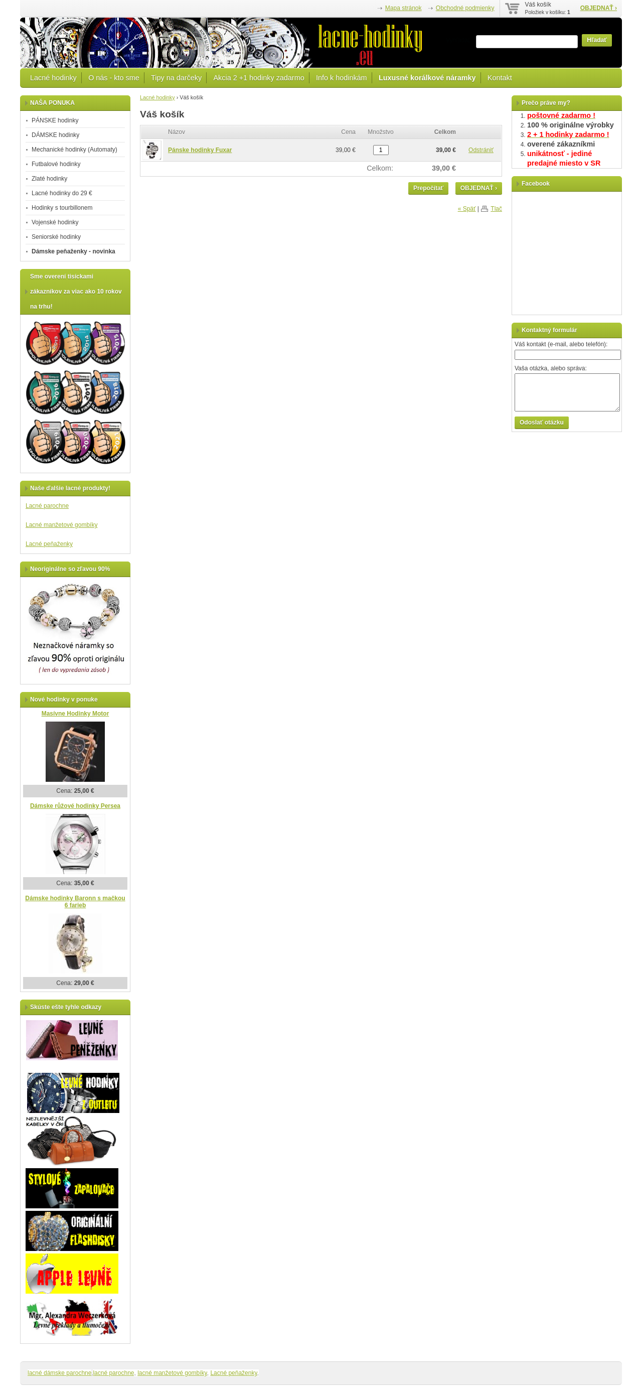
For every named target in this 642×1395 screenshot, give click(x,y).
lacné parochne (113, 1372)
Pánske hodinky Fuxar (200, 150)
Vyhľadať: (459, 40)
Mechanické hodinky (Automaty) (74, 149)
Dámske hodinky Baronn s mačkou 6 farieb (75, 902)
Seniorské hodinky (56, 236)
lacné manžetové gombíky (172, 1372)
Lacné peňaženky (49, 543)
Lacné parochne (47, 505)
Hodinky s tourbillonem (62, 207)
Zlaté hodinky (49, 178)
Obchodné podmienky (465, 8)
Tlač (496, 208)
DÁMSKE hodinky (55, 134)
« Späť (467, 208)
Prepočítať (428, 188)
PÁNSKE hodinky (55, 120)
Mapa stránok (403, 8)
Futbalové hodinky (56, 164)
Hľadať (597, 40)
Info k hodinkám (341, 78)
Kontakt (500, 78)
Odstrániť (481, 150)
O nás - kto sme (113, 78)
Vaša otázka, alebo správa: (551, 368)
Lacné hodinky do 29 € (62, 193)
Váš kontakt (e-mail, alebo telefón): (561, 344)
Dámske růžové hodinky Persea (75, 805)
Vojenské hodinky (55, 222)
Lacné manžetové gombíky (61, 524)
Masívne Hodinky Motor (75, 713)
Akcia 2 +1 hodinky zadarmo (258, 78)
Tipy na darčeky (176, 78)
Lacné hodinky (53, 78)
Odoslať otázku (542, 422)
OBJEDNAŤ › (598, 8)
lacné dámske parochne (59, 1372)
